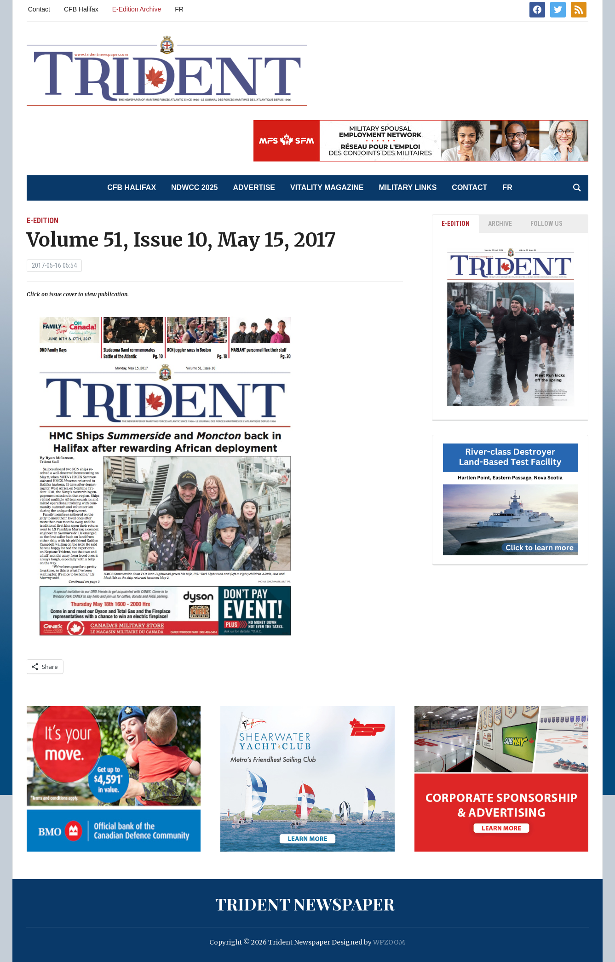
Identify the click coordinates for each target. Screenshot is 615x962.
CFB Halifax (81, 9)
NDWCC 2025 (194, 187)
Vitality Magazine (326, 187)
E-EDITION (456, 223)
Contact (39, 9)
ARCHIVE (500, 223)
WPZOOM (389, 942)
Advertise (254, 187)
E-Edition (42, 220)
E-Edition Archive (136, 9)
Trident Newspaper (305, 904)
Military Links (408, 187)
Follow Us (546, 223)
